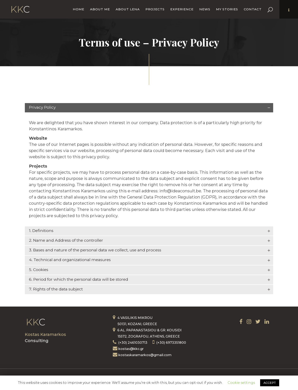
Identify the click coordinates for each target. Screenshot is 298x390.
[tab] (149, 107)
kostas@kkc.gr (131, 349)
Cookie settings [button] (241, 383)
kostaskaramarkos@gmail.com (145, 355)
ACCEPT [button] (269, 383)
